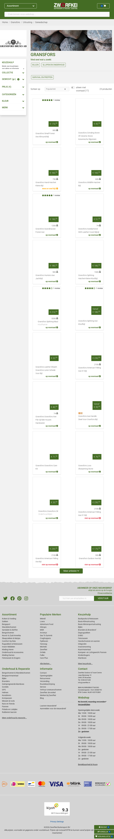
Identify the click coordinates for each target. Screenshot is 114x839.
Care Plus (44, 658)
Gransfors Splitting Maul (48, 323)
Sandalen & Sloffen (10, 630)
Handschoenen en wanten (89, 641)
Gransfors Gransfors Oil (48, 513)
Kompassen (7, 698)
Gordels (5, 687)
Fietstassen (83, 638)
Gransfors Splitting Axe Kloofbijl (88, 322)
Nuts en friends (8, 704)
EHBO (80, 635)
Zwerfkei (43, 649)
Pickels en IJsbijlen (9, 709)
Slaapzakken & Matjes (11, 638)
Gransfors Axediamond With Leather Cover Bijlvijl (88, 230)
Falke (42, 655)
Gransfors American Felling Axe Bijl (47, 560)
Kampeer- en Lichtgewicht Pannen (92, 652)
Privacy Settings (57, 822)
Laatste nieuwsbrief (48, 706)
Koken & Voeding (9, 619)
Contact (43, 673)
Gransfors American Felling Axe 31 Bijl (89, 369)
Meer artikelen (71, 571)
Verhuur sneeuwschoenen (51, 690)
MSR (42, 630)
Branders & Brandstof (87, 630)
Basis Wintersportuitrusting (89, 624)
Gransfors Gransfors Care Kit (46, 467)
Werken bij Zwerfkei (48, 695)
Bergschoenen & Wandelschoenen (16, 673)
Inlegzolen (82, 644)
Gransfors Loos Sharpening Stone (85, 467)
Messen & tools (8, 701)
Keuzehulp (84, 614)
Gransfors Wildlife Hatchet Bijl (89, 184)
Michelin (43, 647)
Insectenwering (84, 647)
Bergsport (6, 624)
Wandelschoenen (9, 627)
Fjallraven (44, 641)
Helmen (5, 692)
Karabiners (6, 695)
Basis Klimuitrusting (86, 621)
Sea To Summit (46, 635)
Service (43, 687)
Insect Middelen (8, 647)
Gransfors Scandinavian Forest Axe (46, 230)
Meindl (42, 619)
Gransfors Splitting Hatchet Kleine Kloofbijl (88, 277)
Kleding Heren (8, 649)
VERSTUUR (103, 598)
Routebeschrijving (47, 684)
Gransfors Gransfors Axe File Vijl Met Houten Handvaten (46, 419)
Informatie (46, 668)
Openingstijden (46, 676)
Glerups (43, 627)
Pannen (5, 706)
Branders (6, 681)
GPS (4, 690)
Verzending (44, 681)
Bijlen (80, 627)
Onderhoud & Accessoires (12, 652)
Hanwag (43, 644)
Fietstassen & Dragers (11, 658)
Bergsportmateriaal (10, 676)
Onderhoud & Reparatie (16, 668)
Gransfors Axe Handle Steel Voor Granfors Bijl (88, 418)
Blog (42, 698)
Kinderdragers (84, 655)
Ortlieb (42, 652)
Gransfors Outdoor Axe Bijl (90, 558)
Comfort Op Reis (9, 641)
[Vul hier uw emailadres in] (76, 598)
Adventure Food (46, 624)
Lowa (42, 621)
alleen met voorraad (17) (82, 89)
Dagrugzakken (84, 633)
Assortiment (20, 5)
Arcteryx (43, 633)
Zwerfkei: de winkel (48, 692)
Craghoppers (45, 638)
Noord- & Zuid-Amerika (11, 635)
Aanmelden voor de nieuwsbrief (53, 708)
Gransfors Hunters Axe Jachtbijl (45, 277)
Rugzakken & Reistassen (12, 644)
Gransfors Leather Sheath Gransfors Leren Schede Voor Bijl (46, 370)
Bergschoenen (8, 633)
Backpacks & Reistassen (88, 619)
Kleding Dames (8, 655)
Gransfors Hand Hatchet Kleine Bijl (46, 184)
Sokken (5, 621)
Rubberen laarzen (9, 712)
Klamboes (82, 658)
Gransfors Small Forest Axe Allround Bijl (45, 135)
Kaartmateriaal (84, 649)
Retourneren (45, 678)
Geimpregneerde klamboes (13, 684)
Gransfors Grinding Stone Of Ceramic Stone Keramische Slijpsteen (89, 136)
